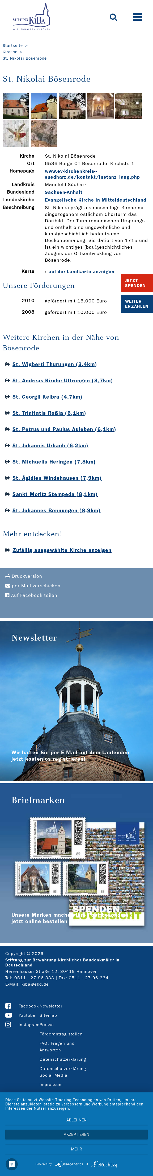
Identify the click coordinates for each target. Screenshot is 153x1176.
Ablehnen (76, 1120)
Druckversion (23, 576)
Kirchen (10, 52)
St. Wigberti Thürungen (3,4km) (54, 364)
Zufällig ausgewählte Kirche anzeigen (62, 550)
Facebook (29, 1006)
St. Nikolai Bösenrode (25, 58)
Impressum (51, 1084)
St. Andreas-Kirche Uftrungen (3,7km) (62, 380)
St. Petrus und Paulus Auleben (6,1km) (64, 429)
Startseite (13, 45)
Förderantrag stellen (61, 1033)
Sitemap (48, 1015)
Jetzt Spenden (135, 283)
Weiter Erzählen (136, 304)
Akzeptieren (76, 1134)
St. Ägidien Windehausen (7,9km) (57, 478)
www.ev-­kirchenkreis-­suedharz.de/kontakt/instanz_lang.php (92, 174)
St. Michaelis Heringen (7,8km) (54, 461)
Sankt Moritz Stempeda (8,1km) (55, 494)
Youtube (27, 1015)
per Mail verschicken (33, 586)
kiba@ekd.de (35, 984)
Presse (47, 1024)
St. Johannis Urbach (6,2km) (50, 445)
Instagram (29, 1024)
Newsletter (51, 1006)
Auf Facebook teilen (31, 595)
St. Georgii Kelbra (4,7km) (47, 397)
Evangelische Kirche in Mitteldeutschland (95, 200)
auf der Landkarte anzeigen (81, 271)
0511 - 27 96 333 (34, 977)
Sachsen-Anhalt (64, 192)
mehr (76, 1149)
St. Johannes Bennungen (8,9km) (56, 510)
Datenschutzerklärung (63, 1059)
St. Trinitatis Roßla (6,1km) (49, 413)
